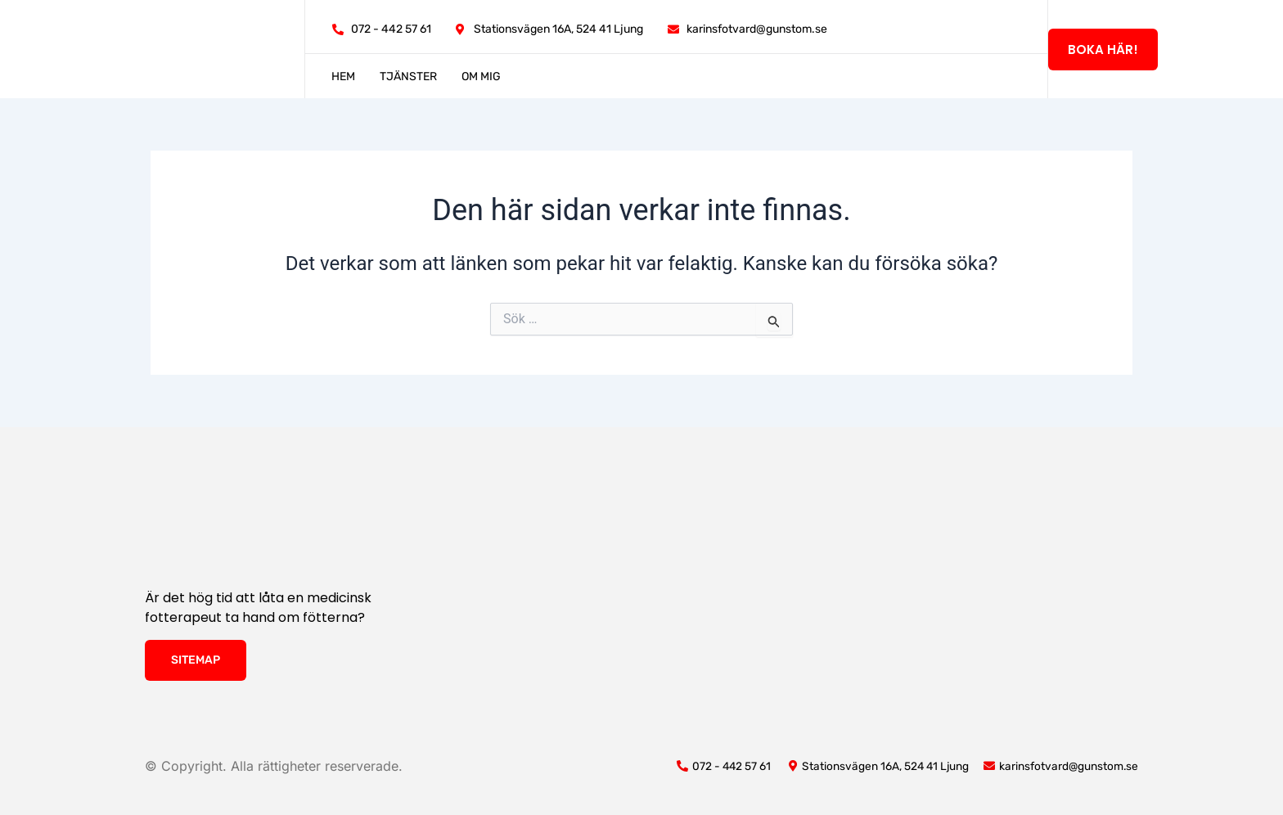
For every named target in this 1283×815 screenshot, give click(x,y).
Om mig (481, 76)
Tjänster (408, 76)
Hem (343, 76)
